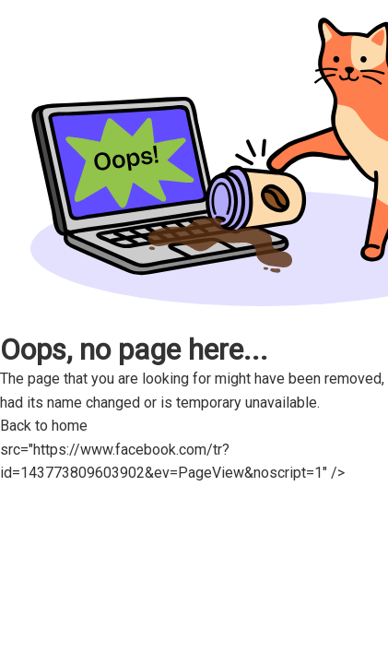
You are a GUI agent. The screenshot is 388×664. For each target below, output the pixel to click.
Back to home (53, 425)
